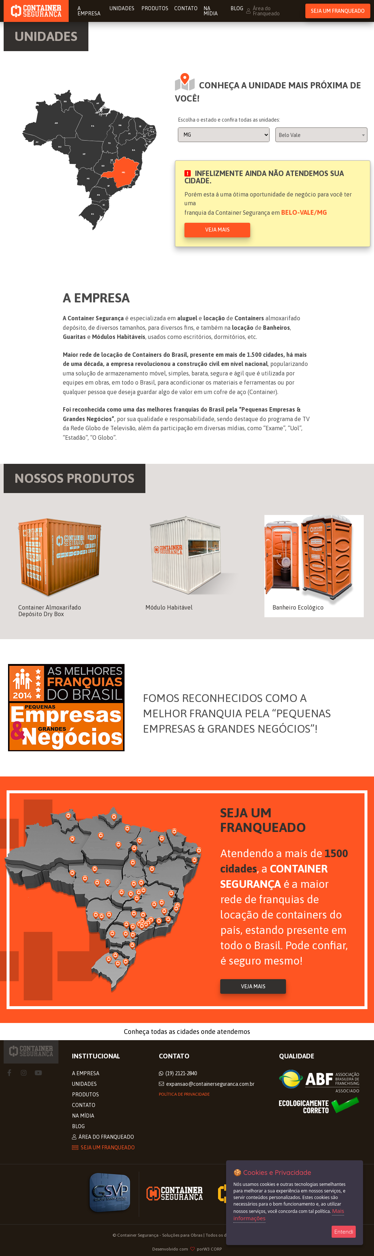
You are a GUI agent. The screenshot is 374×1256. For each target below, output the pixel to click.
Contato (186, 8)
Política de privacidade (184, 1094)
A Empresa (88, 10)
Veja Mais (217, 230)
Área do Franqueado (263, 10)
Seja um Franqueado (338, 11)
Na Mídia (210, 10)
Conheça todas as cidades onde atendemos (187, 1031)
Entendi (343, 1231)
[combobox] (321, 134)
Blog (236, 8)
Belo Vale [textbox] (290, 135)
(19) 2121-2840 (178, 1073)
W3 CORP (212, 1249)
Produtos (154, 8)
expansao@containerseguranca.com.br (207, 1084)
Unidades (123, 8)
